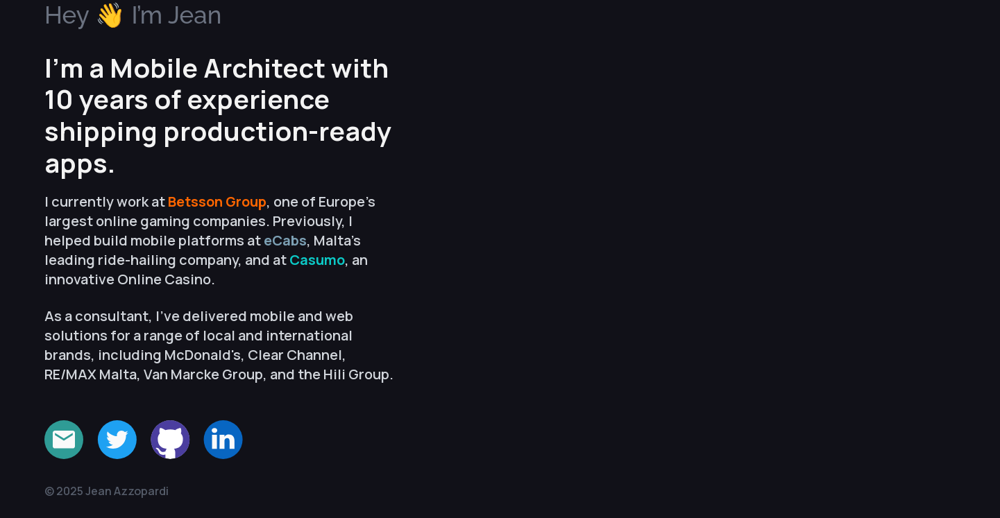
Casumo (317, 259)
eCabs (285, 240)
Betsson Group (217, 201)
